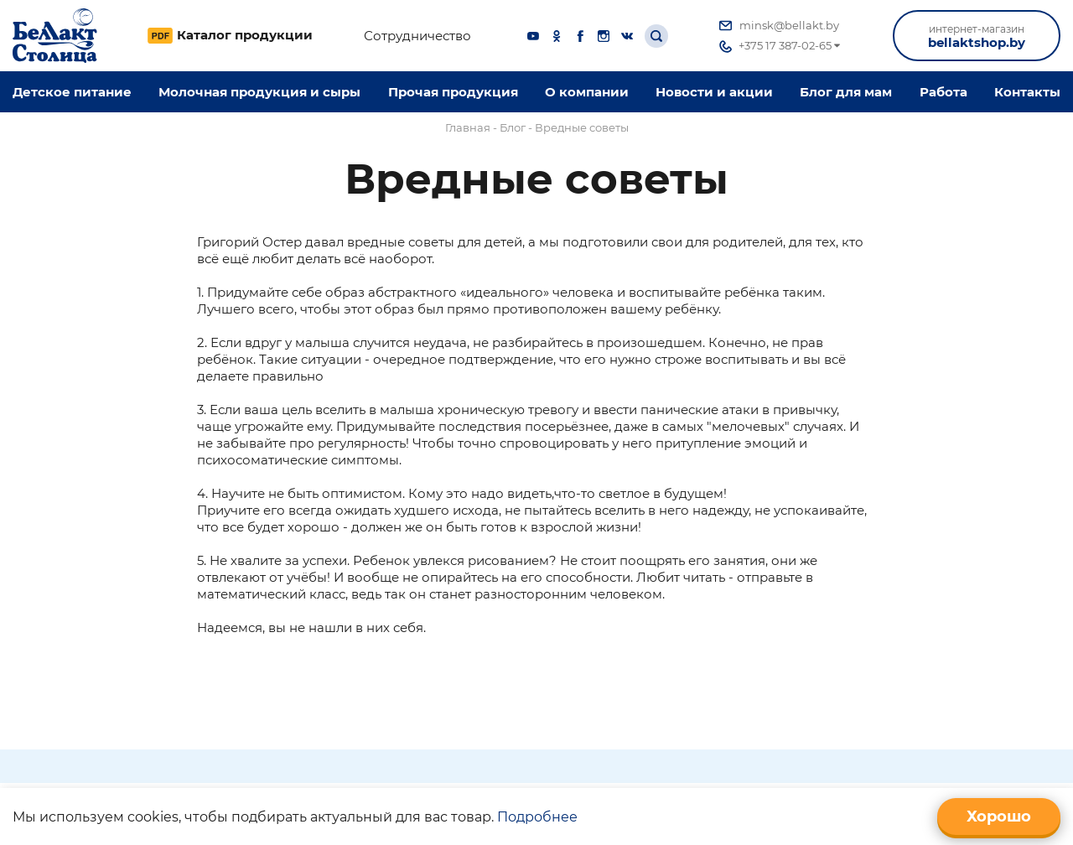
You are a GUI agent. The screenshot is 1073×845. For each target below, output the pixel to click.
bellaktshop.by (976, 36)
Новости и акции (714, 92)
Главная (467, 127)
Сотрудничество (417, 36)
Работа (943, 92)
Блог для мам (846, 92)
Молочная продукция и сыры (259, 92)
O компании (587, 92)
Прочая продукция (453, 92)
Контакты (1027, 92)
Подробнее (537, 817)
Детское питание (72, 92)
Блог (513, 127)
